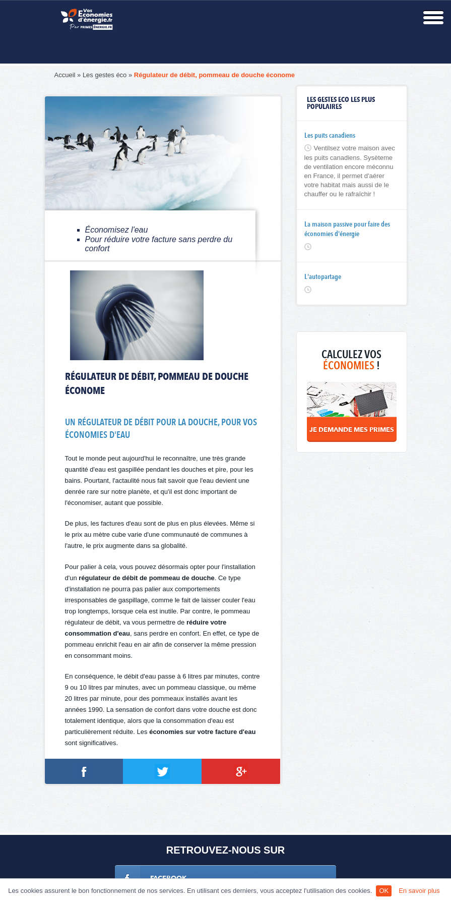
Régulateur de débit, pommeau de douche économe (214, 75)
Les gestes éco (104, 75)
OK (384, 890)
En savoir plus (419, 890)
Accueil (65, 75)
